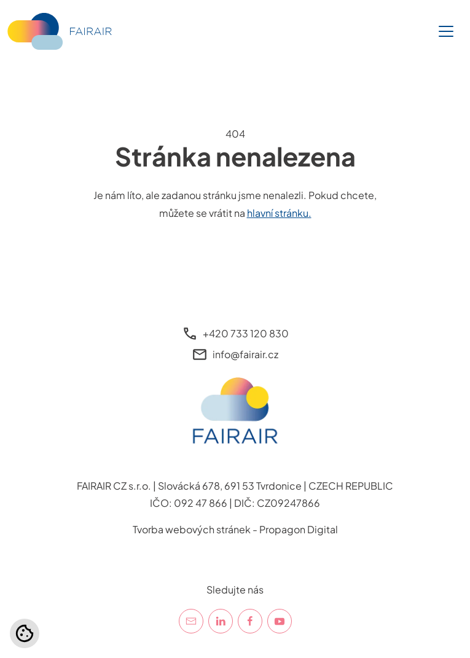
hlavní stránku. (279, 212)
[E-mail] (191, 621)
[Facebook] (250, 621)
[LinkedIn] (220, 621)
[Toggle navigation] (446, 31)
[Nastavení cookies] (24, 633)
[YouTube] (279, 621)
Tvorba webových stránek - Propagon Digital (235, 529)
